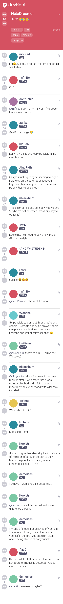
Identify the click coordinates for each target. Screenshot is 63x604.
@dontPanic (16, 301)
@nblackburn (17, 353)
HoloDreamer (22, 14)
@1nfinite (14, 108)
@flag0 (13, 586)
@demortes (16, 505)
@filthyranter (16, 376)
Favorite (56, 29)
